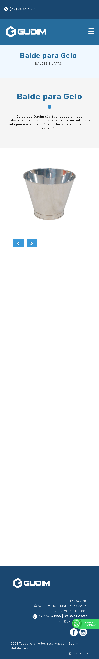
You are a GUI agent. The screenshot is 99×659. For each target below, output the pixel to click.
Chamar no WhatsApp (87, 624)
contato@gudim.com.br (69, 621)
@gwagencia (78, 653)
